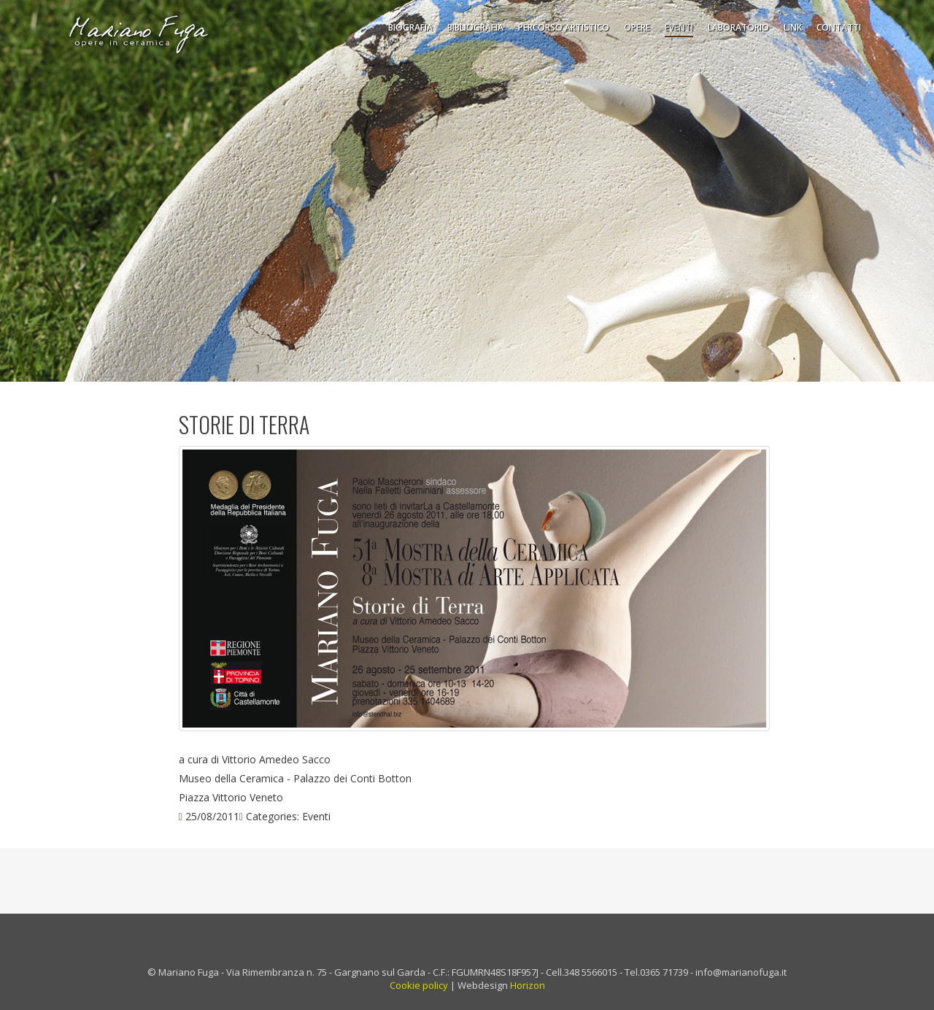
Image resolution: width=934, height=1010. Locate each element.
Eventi (679, 27)
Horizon (527, 985)
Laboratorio (738, 27)
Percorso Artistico (563, 27)
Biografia (410, 27)
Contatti (839, 27)
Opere (637, 27)
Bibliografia (475, 27)
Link (793, 27)
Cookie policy (419, 985)
